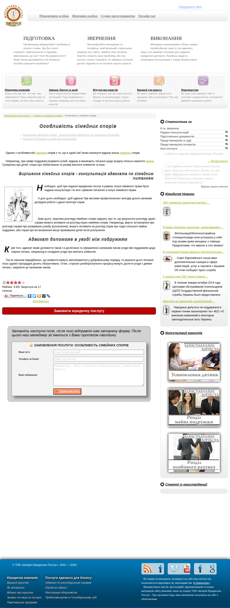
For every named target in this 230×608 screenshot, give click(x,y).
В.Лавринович (201, 583)
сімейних (41, 152)
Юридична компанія (17, 89)
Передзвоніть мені (190, 7)
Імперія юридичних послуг (15, 15)
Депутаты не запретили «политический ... (189, 301)
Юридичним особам (54, 16)
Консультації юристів (183, 333)
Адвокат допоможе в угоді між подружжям (49, 139)
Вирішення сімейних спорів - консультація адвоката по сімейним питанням (71, 135)
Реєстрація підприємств (61, 592)
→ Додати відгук (217, 161)
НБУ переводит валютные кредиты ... (186, 202)
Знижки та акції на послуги (24, 597)
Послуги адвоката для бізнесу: (69, 578)
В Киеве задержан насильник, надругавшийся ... (193, 227)
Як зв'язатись (16, 587)
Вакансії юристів (18, 582)
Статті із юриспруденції (186, 484)
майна (150, 161)
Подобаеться (41, 301)
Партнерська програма (22, 602)
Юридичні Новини (180, 194)
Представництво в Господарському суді (71, 597)
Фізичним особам (85, 16)
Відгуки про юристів (105, 89)
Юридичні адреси (56, 587)
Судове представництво (118, 16)
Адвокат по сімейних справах (47, 115)
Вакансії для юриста (149, 89)
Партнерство (190, 89)
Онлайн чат (147, 16)
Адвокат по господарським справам (68, 582)
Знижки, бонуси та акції (63, 89)
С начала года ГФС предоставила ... (185, 276)
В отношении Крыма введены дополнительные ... (194, 252)
